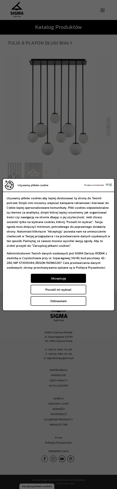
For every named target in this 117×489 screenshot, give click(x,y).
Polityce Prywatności (90, 267)
